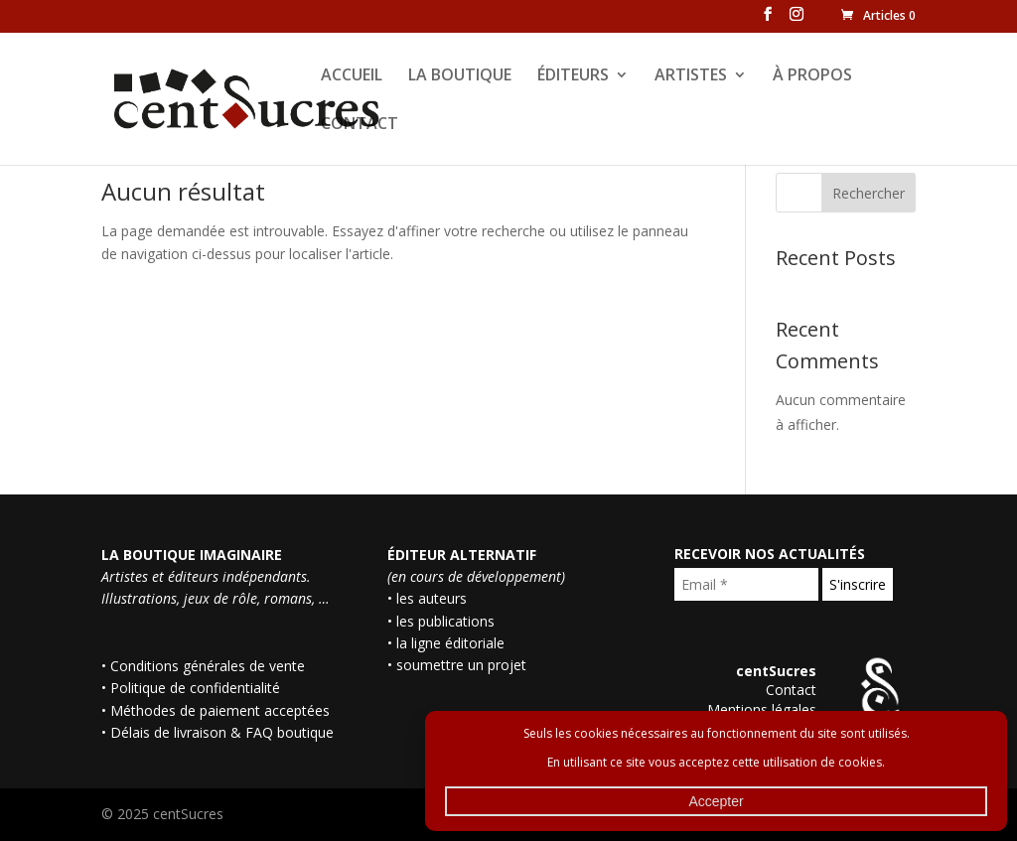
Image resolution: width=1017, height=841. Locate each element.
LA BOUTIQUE (459, 76)
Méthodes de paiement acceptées (220, 710)
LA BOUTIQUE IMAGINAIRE (191, 554)
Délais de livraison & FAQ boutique (222, 732)
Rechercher (868, 193)
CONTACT (359, 125)
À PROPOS (812, 76)
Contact (791, 689)
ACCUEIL (351, 76)
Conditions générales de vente (207, 665)
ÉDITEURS (573, 76)
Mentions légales (761, 709)
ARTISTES (690, 76)
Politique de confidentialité (195, 687)
